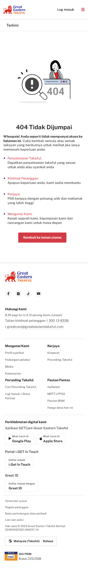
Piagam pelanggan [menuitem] (16, 507)
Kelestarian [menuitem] (13, 373)
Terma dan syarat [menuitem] (16, 501)
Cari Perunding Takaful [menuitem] (20, 387)
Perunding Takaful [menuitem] (59, 359)
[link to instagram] (18, 293)
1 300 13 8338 (57, 321)
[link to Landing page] (18, 282)
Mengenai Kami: (20, 214)
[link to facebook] (8, 293)
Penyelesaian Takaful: (25, 158)
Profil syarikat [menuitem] (14, 352)
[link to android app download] (51, 439)
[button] (83, 9)
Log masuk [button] (63, 10)
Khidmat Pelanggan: (23, 178)
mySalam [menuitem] (53, 387)
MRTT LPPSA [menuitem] (56, 394)
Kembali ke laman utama (42, 237)
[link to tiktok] (28, 293)
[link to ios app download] (19, 439)
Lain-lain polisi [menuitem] (14, 519)
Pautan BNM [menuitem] (56, 400)
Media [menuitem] (9, 366)
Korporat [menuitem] (53, 352)
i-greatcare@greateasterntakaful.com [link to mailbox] (34, 327)
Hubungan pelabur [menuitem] (17, 359)
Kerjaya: (14, 194)
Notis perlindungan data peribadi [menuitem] (26, 513)
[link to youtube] (38, 293)
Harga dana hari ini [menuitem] (60, 407)
